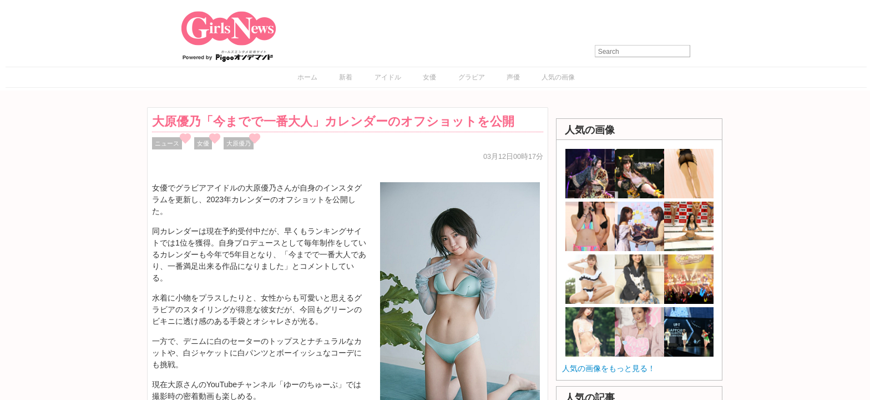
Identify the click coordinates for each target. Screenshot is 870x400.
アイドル (388, 77)
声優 (513, 77)
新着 (345, 77)
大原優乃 (238, 143)
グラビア (471, 77)
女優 (429, 77)
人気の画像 (558, 77)
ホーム (307, 77)
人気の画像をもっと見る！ (608, 368)
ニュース (167, 143)
